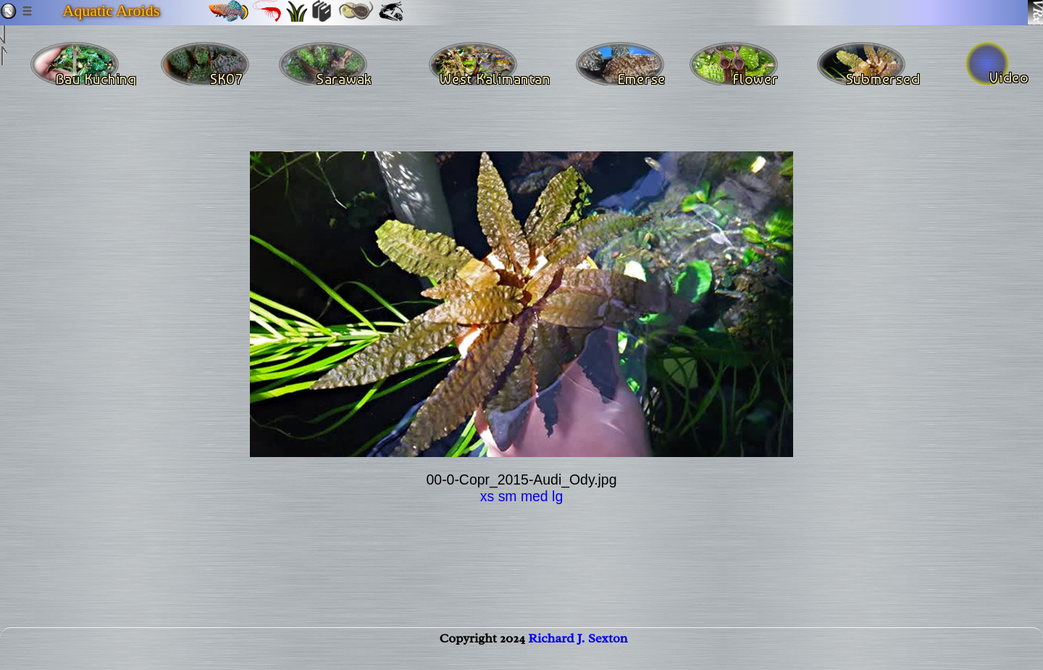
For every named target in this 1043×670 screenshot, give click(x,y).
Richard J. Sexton (577, 653)
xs (487, 496)
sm (507, 496)
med (534, 496)
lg (557, 496)
